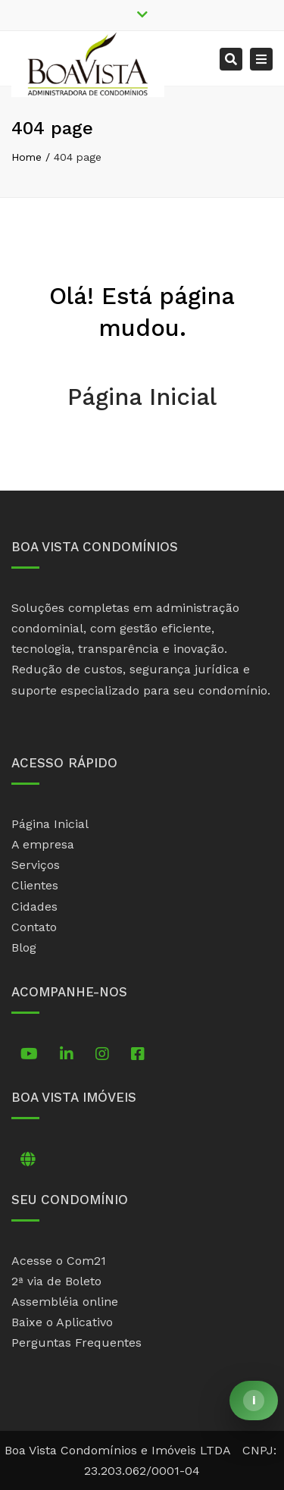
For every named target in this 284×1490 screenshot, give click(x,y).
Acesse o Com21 (58, 1260)
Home (26, 157)
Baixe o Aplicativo (62, 1322)
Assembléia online (64, 1301)
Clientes (34, 885)
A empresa (42, 844)
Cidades (34, 906)
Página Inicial (142, 397)
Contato (34, 927)
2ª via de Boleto (56, 1281)
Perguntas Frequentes (76, 1342)
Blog (23, 947)
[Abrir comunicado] (253, 1400)
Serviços (35, 865)
